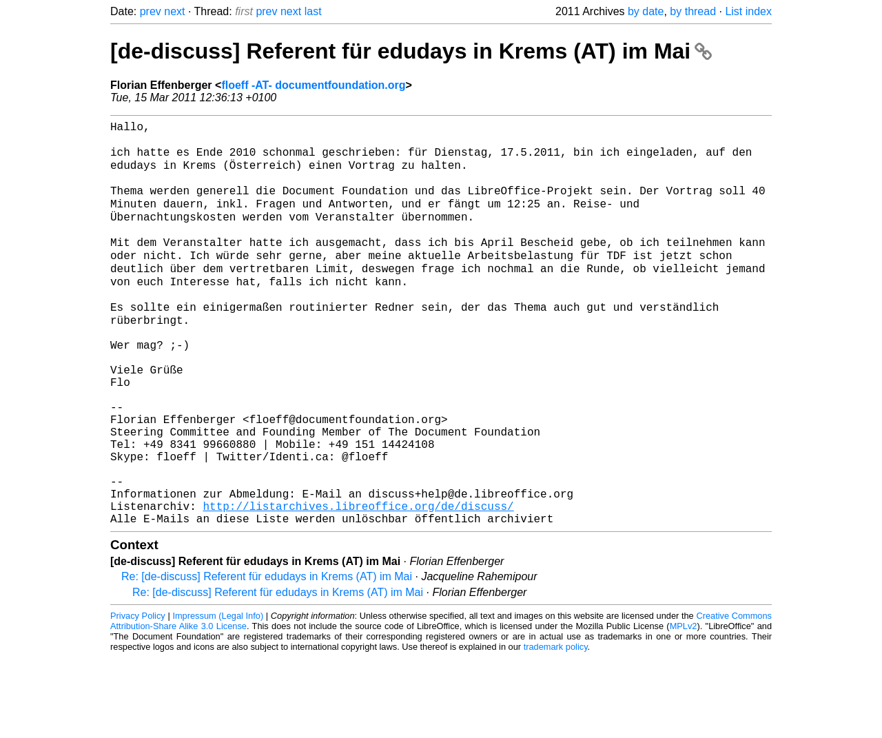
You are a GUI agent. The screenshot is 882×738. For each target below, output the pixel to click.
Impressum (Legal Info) (217, 696)
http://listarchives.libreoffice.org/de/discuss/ (358, 583)
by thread (693, 11)
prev (150, 11)
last (313, 11)
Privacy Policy (137, 696)
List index (748, 11)
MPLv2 (683, 706)
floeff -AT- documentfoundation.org (313, 85)
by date (646, 11)
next (174, 11)
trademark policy (556, 727)
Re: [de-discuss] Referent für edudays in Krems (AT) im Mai (266, 657)
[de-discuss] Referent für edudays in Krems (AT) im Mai (411, 51)
